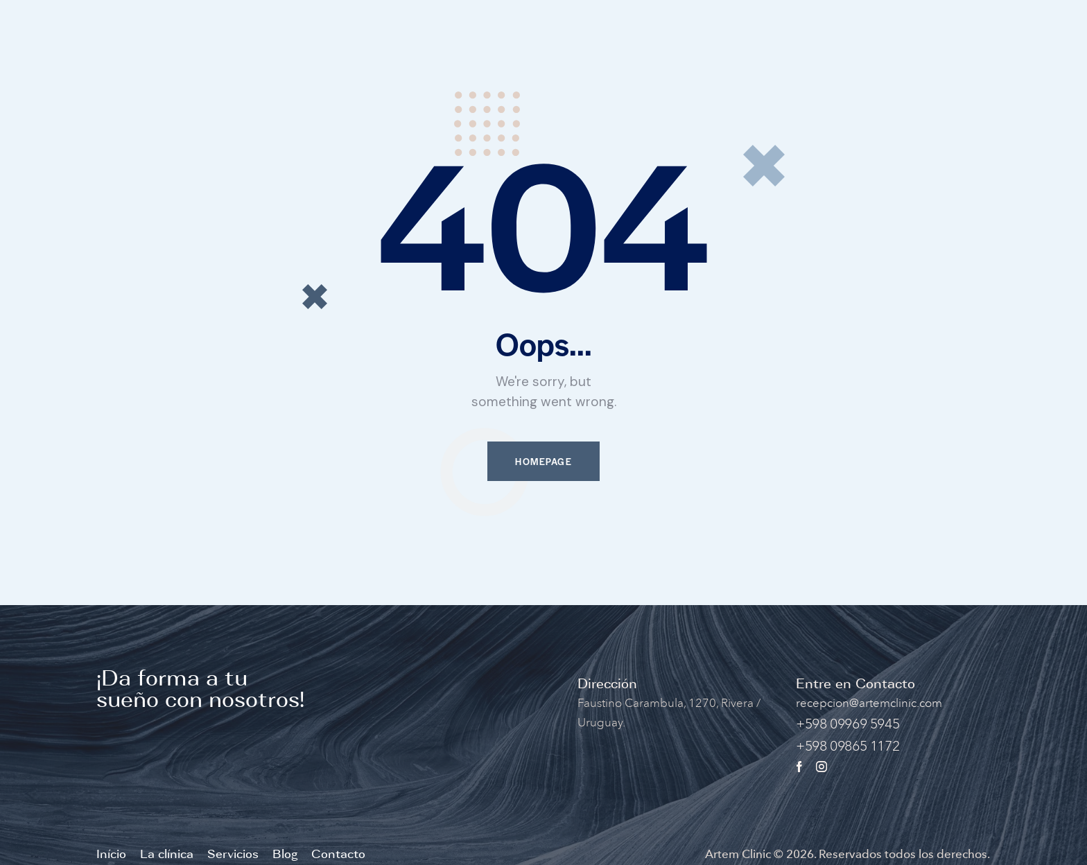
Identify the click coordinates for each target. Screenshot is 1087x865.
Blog (284, 854)
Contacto (338, 854)
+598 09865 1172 (847, 745)
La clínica (166, 854)
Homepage (543, 461)
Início (111, 854)
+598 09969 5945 (847, 723)
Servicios (233, 854)
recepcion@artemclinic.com (869, 703)
